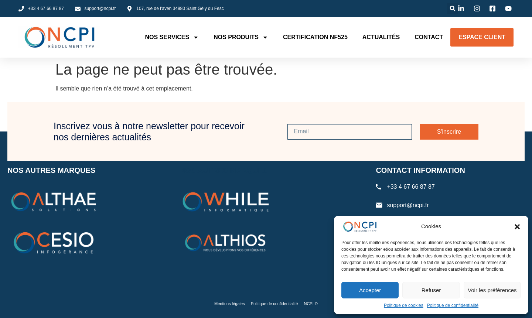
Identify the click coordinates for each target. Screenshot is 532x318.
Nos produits (241, 37)
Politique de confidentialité (452, 305)
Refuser (431, 290)
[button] (517, 226)
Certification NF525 (315, 37)
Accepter (370, 290)
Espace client (481, 37)
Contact (429, 37)
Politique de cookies (403, 305)
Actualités (381, 37)
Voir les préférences (492, 290)
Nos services (172, 37)
